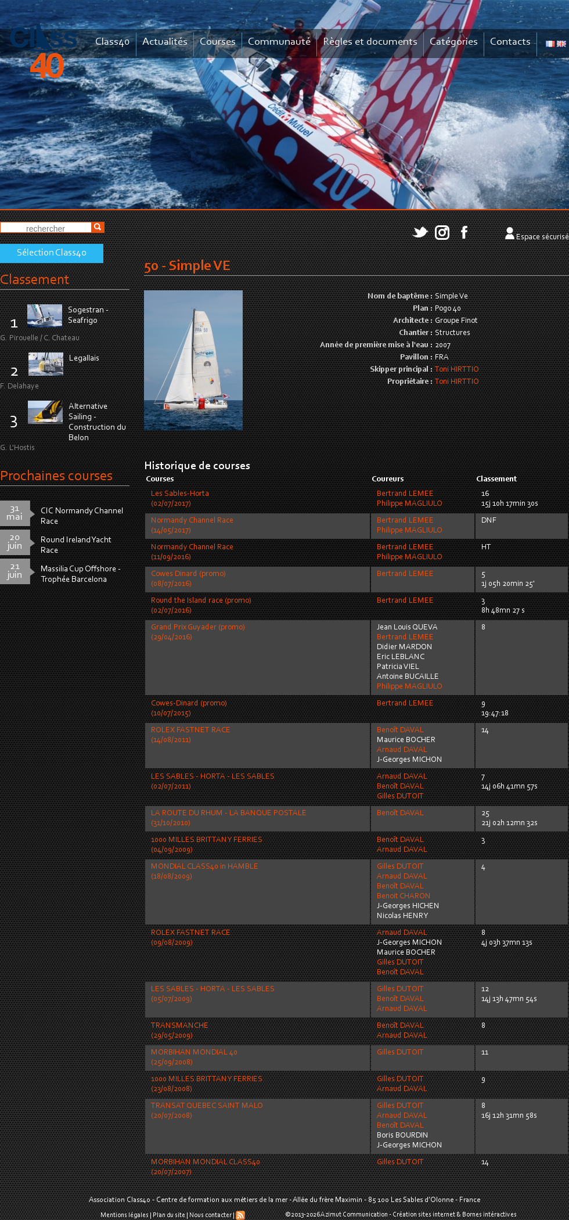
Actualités (165, 42)
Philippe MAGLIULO (409, 504)
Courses (218, 42)
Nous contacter (210, 1215)
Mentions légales (124, 1215)
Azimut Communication (354, 1214)
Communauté (279, 42)
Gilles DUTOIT (400, 797)
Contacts (510, 42)
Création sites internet (423, 1214)
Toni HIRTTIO (457, 370)
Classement (35, 280)
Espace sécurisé (542, 237)
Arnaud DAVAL (402, 750)
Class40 (112, 42)
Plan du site (169, 1215)
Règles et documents (370, 42)
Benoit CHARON (404, 896)
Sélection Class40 (52, 253)
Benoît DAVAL (400, 730)
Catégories (454, 42)
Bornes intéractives (489, 1214)
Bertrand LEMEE (405, 494)
